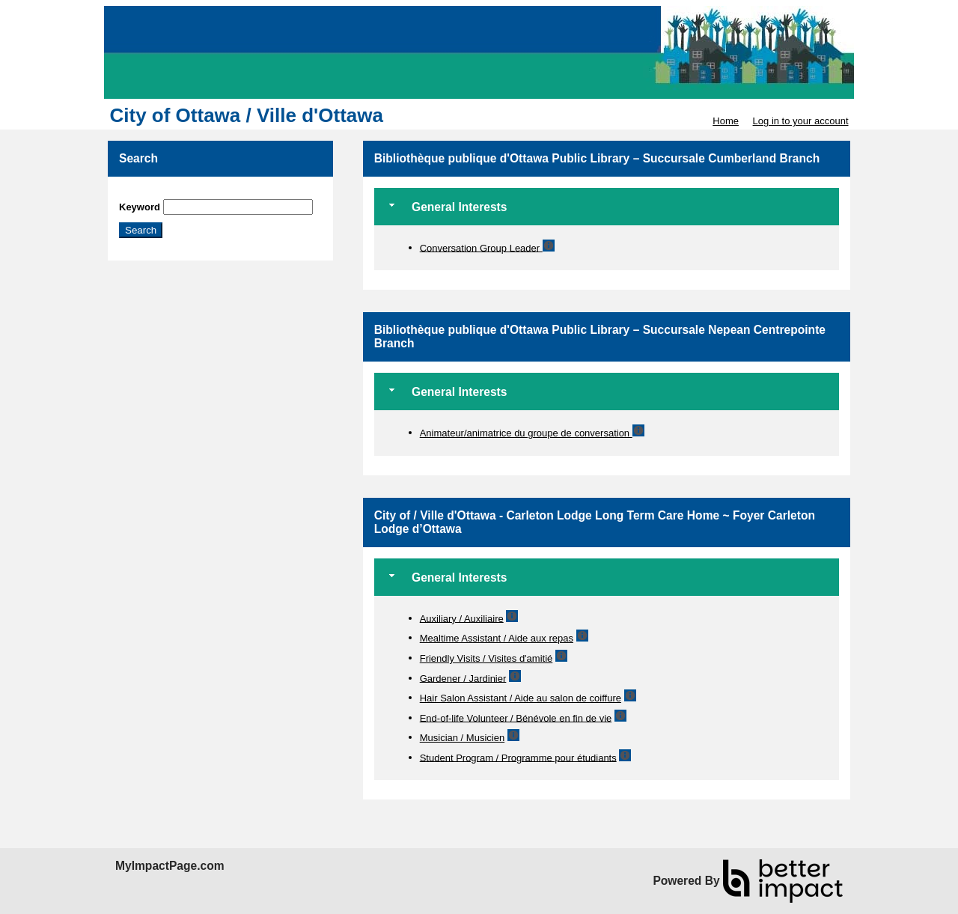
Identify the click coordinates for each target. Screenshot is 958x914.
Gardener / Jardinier (463, 677)
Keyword (139, 207)
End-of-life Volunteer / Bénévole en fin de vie (516, 717)
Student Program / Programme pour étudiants (518, 757)
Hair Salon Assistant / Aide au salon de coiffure (520, 698)
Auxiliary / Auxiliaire (462, 618)
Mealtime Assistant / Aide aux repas (496, 638)
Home (726, 121)
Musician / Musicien (462, 737)
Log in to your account (801, 121)
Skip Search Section (163, 193)
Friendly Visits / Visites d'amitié (486, 658)
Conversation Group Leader (481, 247)
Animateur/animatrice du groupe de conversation (526, 433)
